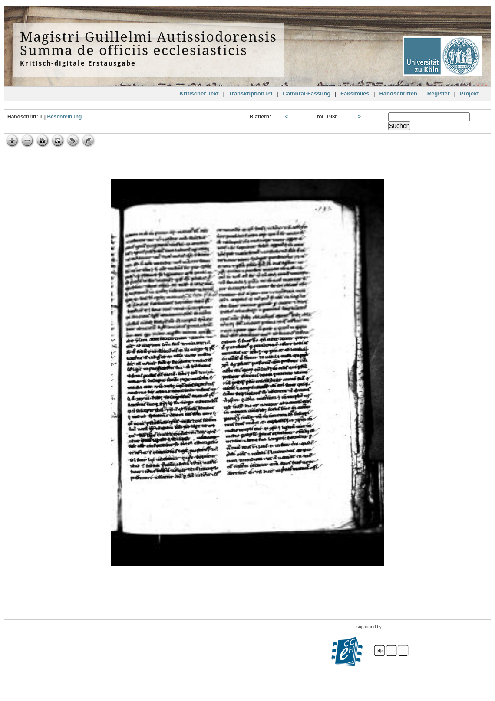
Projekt (469, 93)
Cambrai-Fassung (306, 93)
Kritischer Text (199, 93)
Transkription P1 (251, 93)
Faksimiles (355, 93)
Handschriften (398, 93)
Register (438, 93)
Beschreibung (64, 117)
